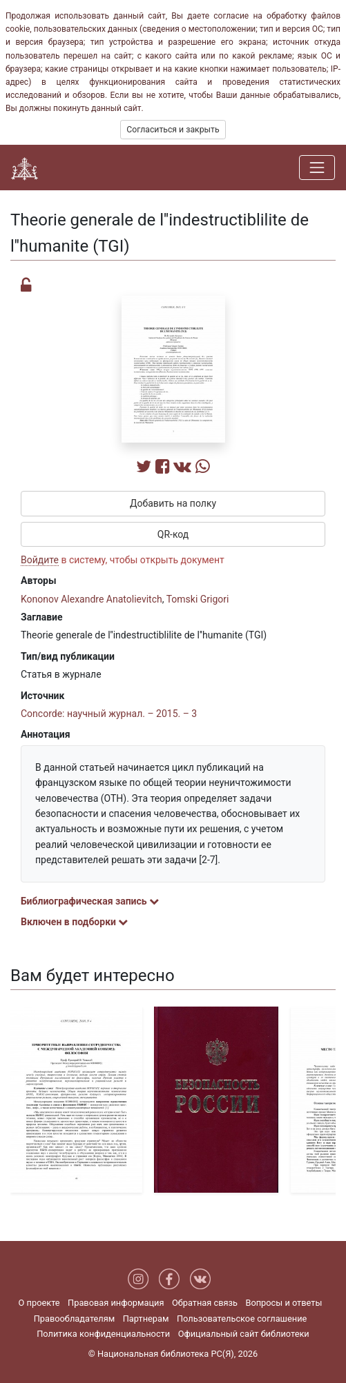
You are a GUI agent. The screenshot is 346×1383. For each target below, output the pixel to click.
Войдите (40, 559)
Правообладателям (74, 1318)
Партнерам (146, 1318)
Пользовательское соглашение (242, 1318)
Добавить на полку (173, 503)
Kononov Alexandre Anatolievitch (91, 599)
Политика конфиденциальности (103, 1334)
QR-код (173, 534)
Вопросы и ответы (283, 1303)
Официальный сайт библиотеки (243, 1334)
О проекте (39, 1303)
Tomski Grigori (197, 599)
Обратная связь (205, 1303)
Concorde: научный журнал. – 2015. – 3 (109, 713)
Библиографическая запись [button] (90, 901)
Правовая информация (116, 1303)
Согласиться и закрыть (172, 129)
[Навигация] (317, 167)
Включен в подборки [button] (74, 921)
